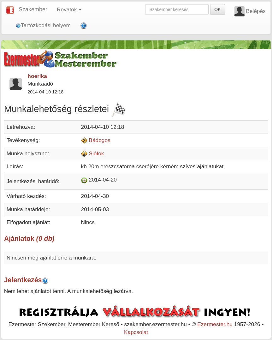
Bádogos (99, 140)
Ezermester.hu (215, 324)
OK (217, 9)
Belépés (256, 11)
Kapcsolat (136, 332)
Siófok (96, 153)
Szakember (33, 9)
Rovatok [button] (69, 9)
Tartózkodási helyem (43, 25)
